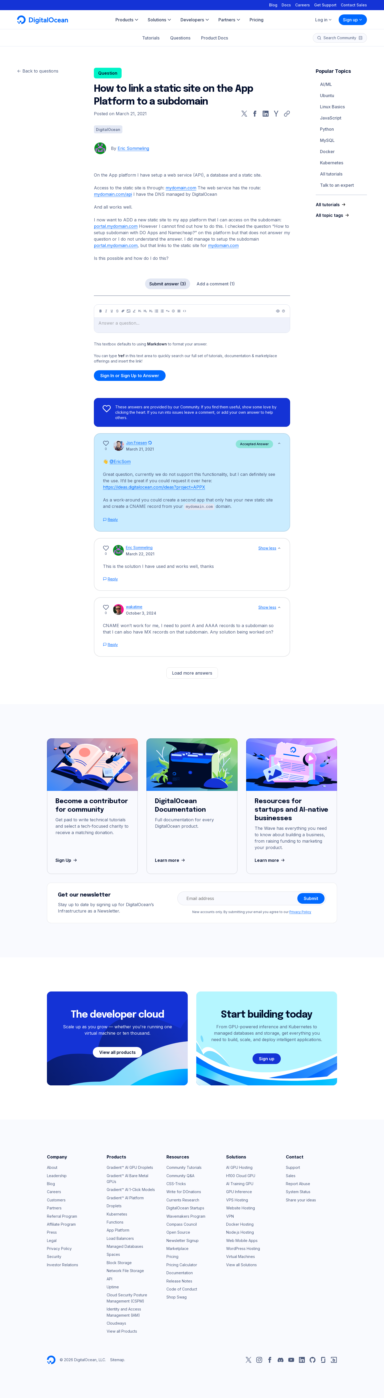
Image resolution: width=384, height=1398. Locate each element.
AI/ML (326, 84)
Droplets (114, 1205)
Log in (323, 19)
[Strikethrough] (117, 311)
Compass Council (181, 1224)
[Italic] (106, 311)
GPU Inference (239, 1191)
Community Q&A (180, 1175)
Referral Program (62, 1216)
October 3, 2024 (141, 613)
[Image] (128, 311)
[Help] (283, 311)
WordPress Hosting (243, 1248)
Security (54, 1256)
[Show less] (279, 443)
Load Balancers (120, 1238)
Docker (327, 151)
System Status (298, 1191)
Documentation (179, 1272)
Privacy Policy (300, 912)
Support (293, 1167)
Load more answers (192, 672)
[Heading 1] (140, 311)
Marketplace (177, 1248)
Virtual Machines (240, 1256)
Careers (302, 5)
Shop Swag (176, 1297)
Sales (290, 1175)
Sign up (353, 19)
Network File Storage (125, 1270)
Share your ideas (301, 1199)
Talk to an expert (337, 185)
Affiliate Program (61, 1224)
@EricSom (120, 461)
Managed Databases (125, 1246)
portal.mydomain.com (116, 226)
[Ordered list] (162, 311)
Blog (273, 5)
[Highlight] (134, 311)
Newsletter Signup (182, 1240)
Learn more (170, 860)
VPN (230, 1216)
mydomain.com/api (113, 194)
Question (107, 73)
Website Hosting (240, 1207)
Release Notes (179, 1280)
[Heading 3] (151, 311)
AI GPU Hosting (239, 1167)
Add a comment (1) (216, 283)
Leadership (57, 1175)
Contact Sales (354, 5)
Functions (115, 1222)
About (52, 1167)
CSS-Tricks (176, 1183)
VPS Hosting (237, 1199)
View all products (117, 1052)
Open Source (178, 1232)
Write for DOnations (183, 1191)
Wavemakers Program (185, 1216)
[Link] (123, 311)
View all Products (122, 1331)
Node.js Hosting (240, 1232)
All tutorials (331, 174)
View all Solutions (241, 1264)
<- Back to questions (37, 71)
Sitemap (117, 1359)
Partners (54, 1207)
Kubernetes (331, 162)
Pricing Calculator (181, 1264)
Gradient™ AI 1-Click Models (131, 1189)
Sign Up (66, 860)
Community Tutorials (184, 1167)
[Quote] (168, 311)
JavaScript (330, 118)
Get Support (325, 5)
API (109, 1278)
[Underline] (112, 311)
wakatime (134, 606)
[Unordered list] (156, 311)
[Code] (184, 311)
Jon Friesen (136, 442)
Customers (56, 1199)
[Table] (179, 311)
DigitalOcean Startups (185, 1207)
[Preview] (278, 311)
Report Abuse (298, 1183)
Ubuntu (327, 95)
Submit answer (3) (167, 283)
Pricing (172, 1256)
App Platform (118, 1230)
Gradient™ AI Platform (125, 1197)
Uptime (113, 1286)
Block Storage (119, 1262)
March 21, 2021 (140, 449)
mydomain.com (181, 187)
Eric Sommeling (133, 148)
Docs (286, 5)
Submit (311, 898)
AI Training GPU (239, 1183)
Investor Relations (62, 1264)
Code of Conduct (181, 1289)
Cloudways (116, 1323)
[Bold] (100, 311)
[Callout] (173, 311)
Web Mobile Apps (242, 1240)
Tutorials (150, 38)
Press (52, 1232)
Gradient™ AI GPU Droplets (130, 1167)
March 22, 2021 (140, 553)
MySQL (327, 140)
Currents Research (182, 1199)
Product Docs (214, 38)
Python (327, 129)
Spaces (113, 1254)
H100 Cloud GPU (240, 1175)
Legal (52, 1240)
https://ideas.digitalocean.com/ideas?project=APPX (154, 487)
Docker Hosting (240, 1224)
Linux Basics (332, 106)
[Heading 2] (145, 311)
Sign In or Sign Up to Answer (129, 375)
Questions (180, 38)
